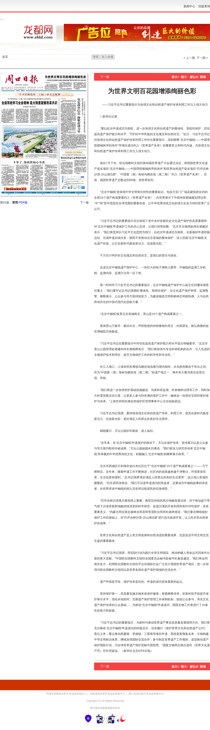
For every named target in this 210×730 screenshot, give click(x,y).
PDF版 (23, 202)
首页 (5, 56)
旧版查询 (204, 6)
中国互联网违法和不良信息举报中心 (66, 693)
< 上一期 (189, 58)
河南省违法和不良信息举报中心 (107, 693)
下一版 (84, 202)
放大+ (175, 77)
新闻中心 (189, 6)
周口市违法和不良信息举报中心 (146, 693)
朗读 (203, 77)
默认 (194, 77)
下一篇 (104, 76)
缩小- (184, 77)
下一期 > (202, 58)
